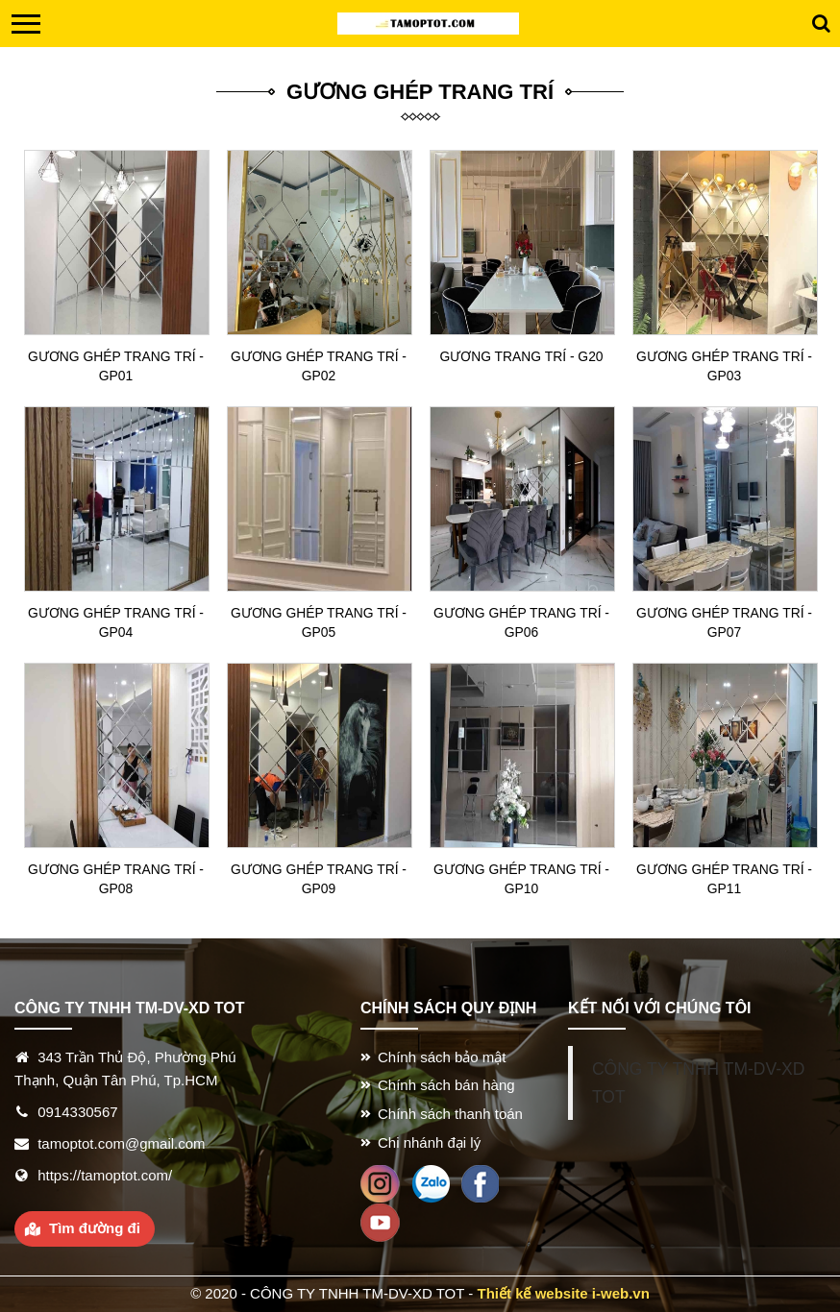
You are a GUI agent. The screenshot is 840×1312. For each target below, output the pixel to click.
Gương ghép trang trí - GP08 (116, 879)
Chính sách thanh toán (450, 1113)
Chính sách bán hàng (446, 1085)
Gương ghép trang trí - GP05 (319, 622)
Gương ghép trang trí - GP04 (116, 622)
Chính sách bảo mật (442, 1057)
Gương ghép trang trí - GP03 (724, 366)
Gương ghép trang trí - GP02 (319, 366)
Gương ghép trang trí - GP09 (319, 879)
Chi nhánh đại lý (429, 1142)
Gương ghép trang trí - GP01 (116, 366)
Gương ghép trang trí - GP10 (521, 879)
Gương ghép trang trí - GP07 (724, 622)
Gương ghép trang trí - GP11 (724, 879)
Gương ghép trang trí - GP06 (521, 622)
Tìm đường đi (94, 1228)
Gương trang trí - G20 (522, 356)
